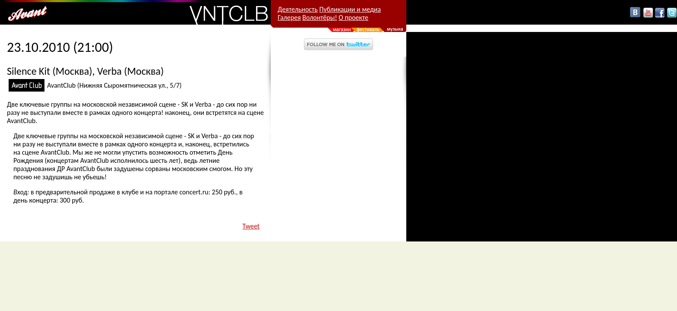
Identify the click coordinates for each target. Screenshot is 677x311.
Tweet (251, 226)
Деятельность (298, 9)
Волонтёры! (319, 17)
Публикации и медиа (350, 9)
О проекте (353, 17)
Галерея (289, 17)
